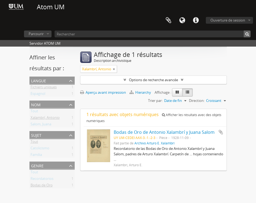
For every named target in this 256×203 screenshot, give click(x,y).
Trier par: (155, 100)
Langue (182, 20)
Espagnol (38, 94)
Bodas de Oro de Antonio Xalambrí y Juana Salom (164, 132)
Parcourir (36, 33)
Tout (34, 112)
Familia (36, 155)
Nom (36, 104)
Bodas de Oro (42, 186)
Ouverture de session (227, 20)
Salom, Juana (41, 125)
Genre (37, 165)
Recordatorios (42, 179)
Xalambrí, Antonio (45, 118)
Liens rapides (196, 20)
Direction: (196, 100)
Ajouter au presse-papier (221, 132)
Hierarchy (140, 92)
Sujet (36, 134)
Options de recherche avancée (153, 79)
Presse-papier (168, 20)
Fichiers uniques (44, 88)
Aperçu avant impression (103, 92)
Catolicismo (40, 149)
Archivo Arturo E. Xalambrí (154, 143)
